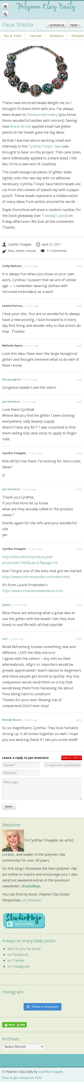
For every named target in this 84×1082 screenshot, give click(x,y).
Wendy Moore (11, 720)
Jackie (6, 605)
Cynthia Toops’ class (45, 146)
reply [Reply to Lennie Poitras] (79, 305)
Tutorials (35, 36)
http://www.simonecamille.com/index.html (36, 576)
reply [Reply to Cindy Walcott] (79, 266)
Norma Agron (11, 379)
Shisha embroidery (43, 114)
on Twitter (16, 960)
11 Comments (53, 251)
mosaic (31, 251)
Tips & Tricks (12, 36)
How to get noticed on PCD (22, 1078)
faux (11, 251)
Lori (5, 639)
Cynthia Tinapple (17, 244)
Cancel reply (71, 757)
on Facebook (17, 954)
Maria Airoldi (20, 126)
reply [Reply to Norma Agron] (79, 379)
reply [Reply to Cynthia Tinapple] (79, 453)
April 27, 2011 (48, 244)
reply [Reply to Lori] (79, 638)
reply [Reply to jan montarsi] (79, 401)
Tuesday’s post (54, 215)
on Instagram (18, 966)
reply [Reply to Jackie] (79, 604)
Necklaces (56, 36)
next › (74, 25)
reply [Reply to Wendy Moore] (79, 719)
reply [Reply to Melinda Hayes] (79, 345)
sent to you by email (23, 948)
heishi (20, 251)
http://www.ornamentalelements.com (32, 590)
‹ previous (56, 25)
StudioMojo (30, 886)
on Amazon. (32, 900)
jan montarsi (11, 401)
